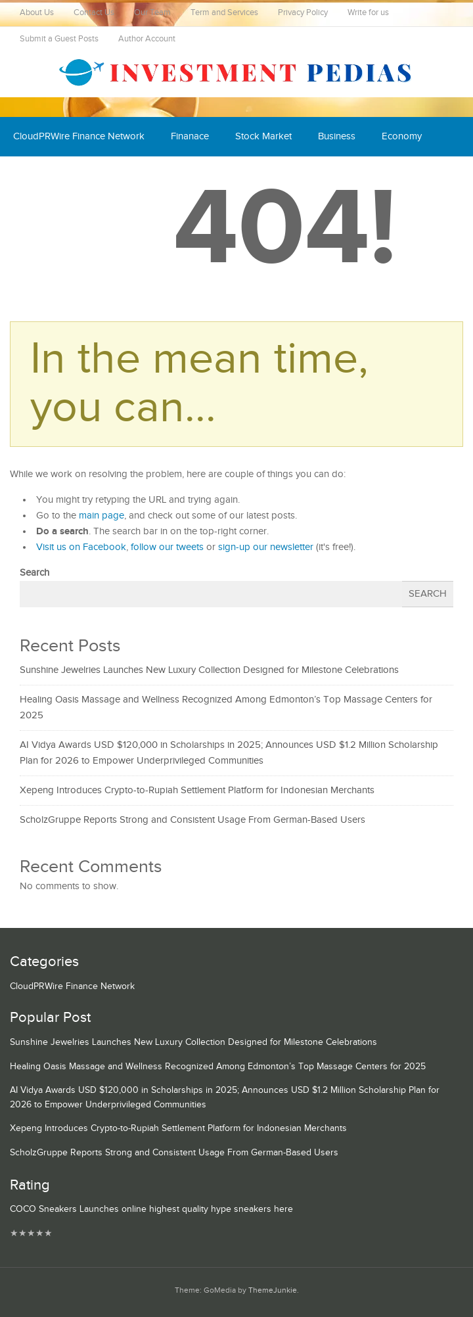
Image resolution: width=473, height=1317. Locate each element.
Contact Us (94, 13)
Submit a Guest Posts (59, 39)
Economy (402, 136)
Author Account (146, 39)
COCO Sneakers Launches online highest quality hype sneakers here (151, 1209)
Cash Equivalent (47, 175)
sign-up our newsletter (265, 547)
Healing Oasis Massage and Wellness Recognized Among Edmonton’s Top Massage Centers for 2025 (218, 1066)
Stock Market (263, 136)
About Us (37, 13)
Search (34, 572)
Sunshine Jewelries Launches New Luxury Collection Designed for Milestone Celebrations (209, 670)
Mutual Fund (134, 175)
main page (101, 515)
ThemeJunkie (272, 1290)
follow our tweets (167, 547)
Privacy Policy (303, 13)
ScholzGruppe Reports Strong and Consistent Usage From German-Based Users (192, 819)
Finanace (190, 136)
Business (336, 136)
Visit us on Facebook (81, 547)
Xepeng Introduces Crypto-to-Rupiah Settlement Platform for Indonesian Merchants (197, 790)
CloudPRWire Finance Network (79, 136)
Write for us (368, 13)
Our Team (152, 13)
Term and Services (224, 13)
